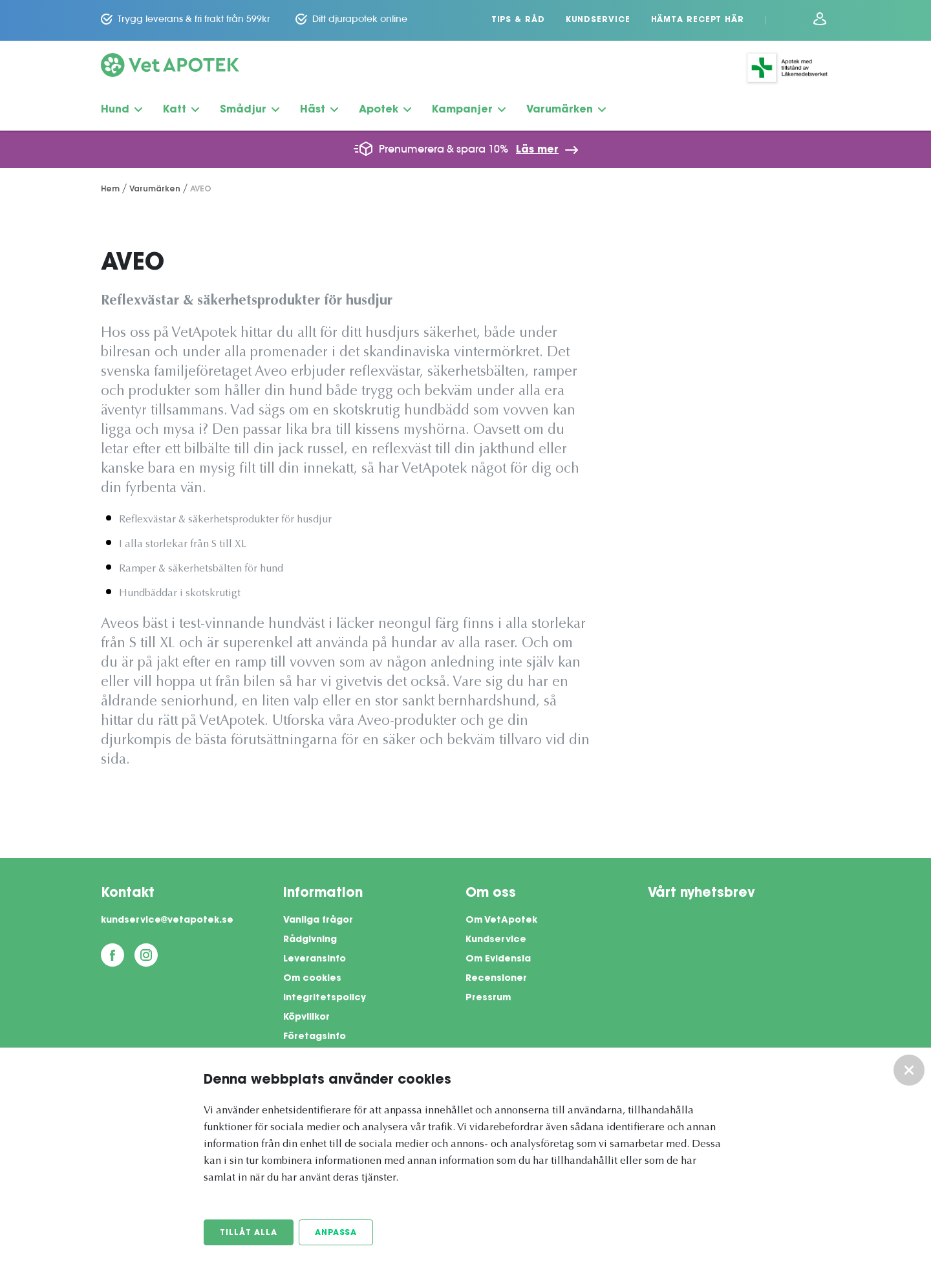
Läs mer (537, 150)
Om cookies (312, 978)
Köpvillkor (306, 1017)
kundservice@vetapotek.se (167, 920)
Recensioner (496, 978)
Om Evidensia (498, 959)
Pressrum (488, 998)
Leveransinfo (314, 959)
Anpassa (336, 1233)
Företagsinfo (314, 1037)
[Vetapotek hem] (170, 68)
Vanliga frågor (318, 920)
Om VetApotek (501, 920)
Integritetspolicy (324, 998)
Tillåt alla (248, 1233)
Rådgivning (310, 940)
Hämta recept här (697, 20)
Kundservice (598, 20)
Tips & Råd (518, 20)
